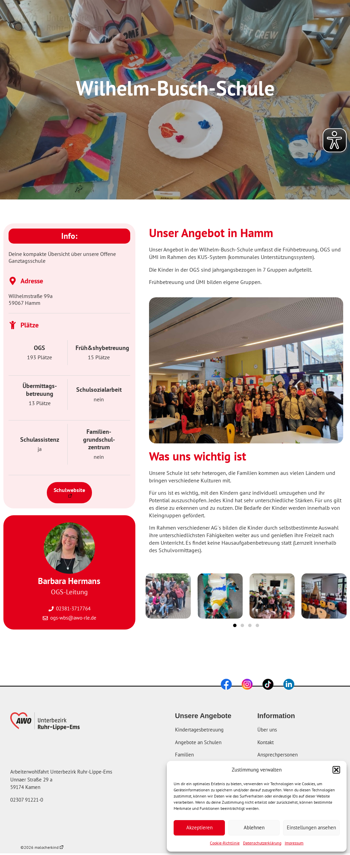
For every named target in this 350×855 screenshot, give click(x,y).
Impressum (294, 842)
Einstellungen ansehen (311, 827)
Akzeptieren (199, 827)
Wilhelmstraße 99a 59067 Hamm (31, 299)
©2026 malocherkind (42, 847)
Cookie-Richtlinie (225, 842)
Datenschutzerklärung (262, 842)
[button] (336, 769)
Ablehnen (254, 827)
